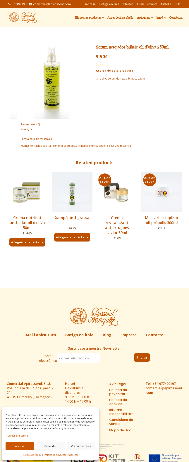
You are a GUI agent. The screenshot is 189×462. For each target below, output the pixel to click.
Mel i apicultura (41, 334)
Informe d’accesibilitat (121, 412)
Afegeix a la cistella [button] (27, 242)
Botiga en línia (79, 334)
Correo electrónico (48, 358)
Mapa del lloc (120, 430)
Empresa (128, 334)
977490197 (17, 4)
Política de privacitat (55, 454)
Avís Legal (73, 454)
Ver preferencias (81, 446)
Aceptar (20, 446)
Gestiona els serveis (17, 435)
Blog (107, 334)
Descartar (50, 446)
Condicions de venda (121, 422)
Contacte (154, 334)
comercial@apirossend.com (50, 4)
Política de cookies (33, 454)
